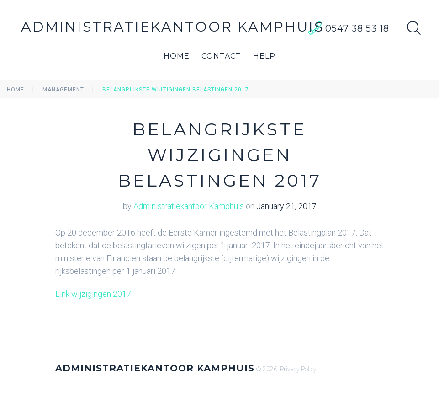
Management (63, 89)
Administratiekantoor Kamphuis (172, 26)
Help (264, 56)
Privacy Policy (298, 369)
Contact (221, 56)
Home (177, 56)
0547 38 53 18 (357, 28)
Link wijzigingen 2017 (93, 294)
